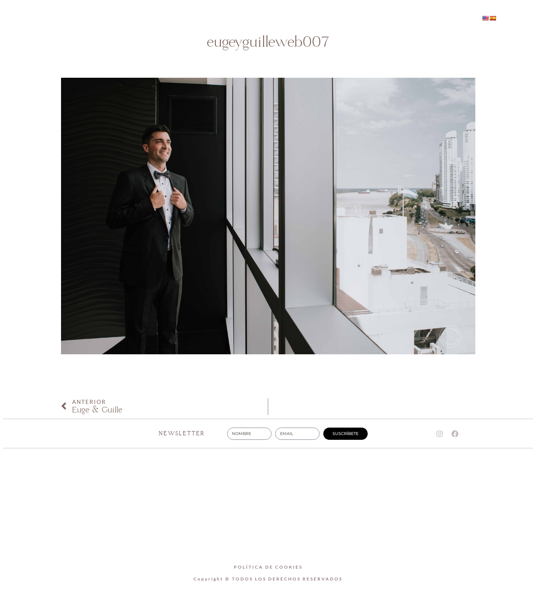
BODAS (286, 18)
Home (195, 18)
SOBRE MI (240, 18)
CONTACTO (334, 18)
